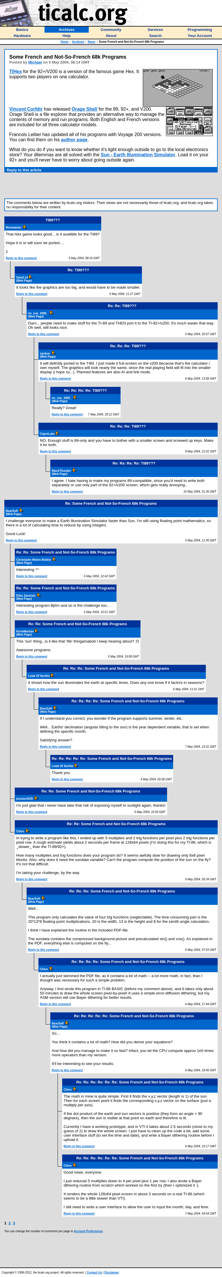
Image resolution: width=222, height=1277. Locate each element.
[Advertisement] (111, 185)
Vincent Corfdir (25, 109)
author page (74, 139)
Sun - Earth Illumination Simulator (138, 154)
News (91, 41)
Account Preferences (88, 1231)
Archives (78, 41)
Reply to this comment (21, 258)
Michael (35, 62)
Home (64, 41)
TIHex (15, 71)
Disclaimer (111, 1272)
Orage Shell (84, 109)
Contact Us (94, 1272)
